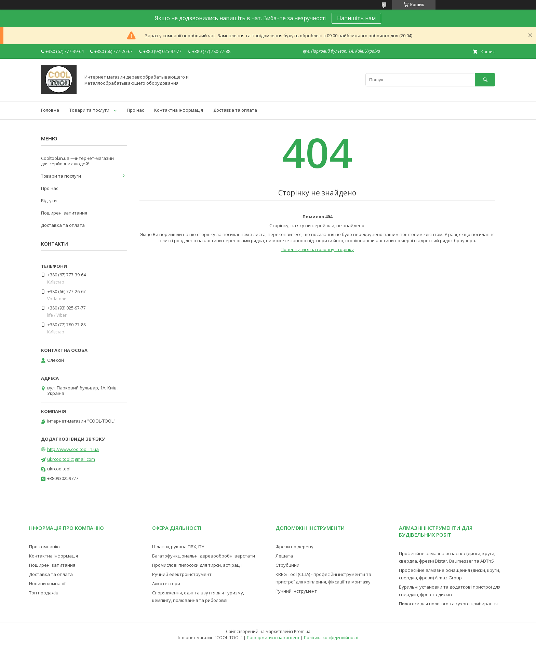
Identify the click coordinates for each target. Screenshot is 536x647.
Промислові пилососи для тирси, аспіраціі (197, 565)
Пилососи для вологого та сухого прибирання (448, 604)
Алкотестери (166, 583)
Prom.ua (302, 631)
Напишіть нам (356, 18)
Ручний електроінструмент (182, 574)
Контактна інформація (178, 110)
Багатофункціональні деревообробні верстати (203, 556)
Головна (50, 110)
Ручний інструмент (296, 591)
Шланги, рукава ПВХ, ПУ (178, 546)
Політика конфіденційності (331, 638)
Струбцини (287, 565)
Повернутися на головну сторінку (317, 249)
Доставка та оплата (235, 110)
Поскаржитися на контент (273, 638)
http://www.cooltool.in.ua (73, 449)
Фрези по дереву (294, 546)
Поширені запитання (64, 213)
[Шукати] (485, 79)
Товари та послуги (89, 110)
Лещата (284, 556)
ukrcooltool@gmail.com (71, 459)
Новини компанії (47, 583)
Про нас (135, 110)
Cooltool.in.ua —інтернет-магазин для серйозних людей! (77, 161)
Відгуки (49, 200)
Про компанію (44, 546)
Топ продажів (43, 593)
